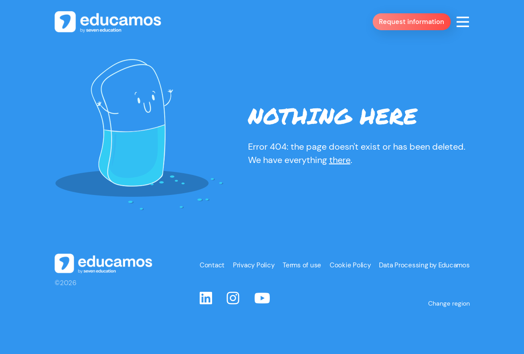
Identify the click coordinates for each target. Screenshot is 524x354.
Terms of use (313, 295)
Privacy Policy (268, 295)
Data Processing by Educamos (427, 295)
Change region (449, 325)
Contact (230, 295)
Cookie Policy (358, 295)
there (340, 176)
